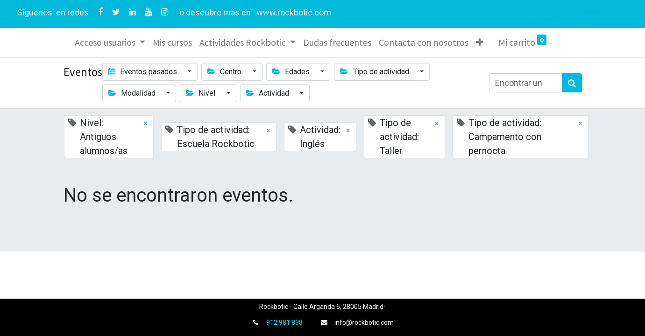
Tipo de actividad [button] (375, 71)
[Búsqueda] (572, 82)
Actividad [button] (268, 93)
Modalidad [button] (132, 93)
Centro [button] (225, 71)
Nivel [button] (201, 93)
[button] (479, 42)
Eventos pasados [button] (143, 71)
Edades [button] (292, 71)
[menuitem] (172, 42)
